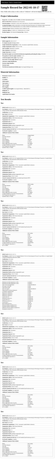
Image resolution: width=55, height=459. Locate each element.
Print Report (5, 2)
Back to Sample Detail (15, 2)
